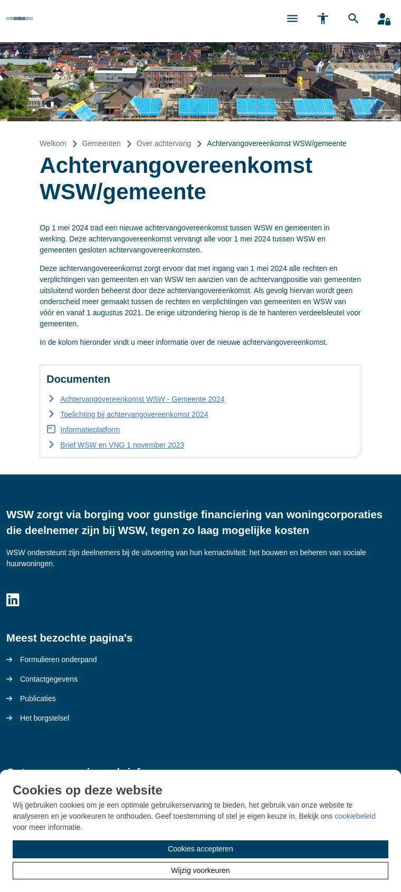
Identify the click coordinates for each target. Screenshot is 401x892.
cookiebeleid (355, 816)
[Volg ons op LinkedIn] (13, 600)
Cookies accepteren (200, 849)
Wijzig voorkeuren (200, 870)
